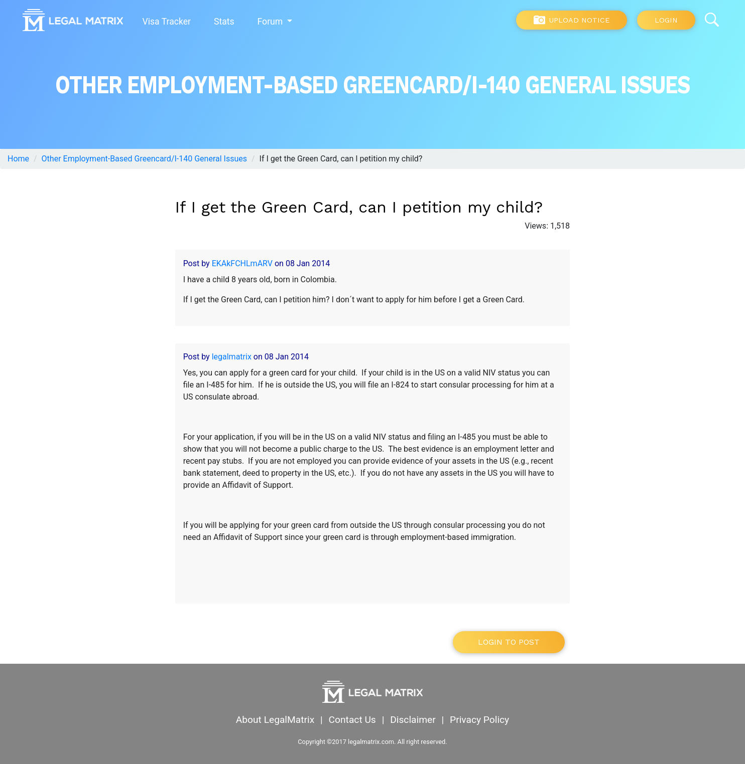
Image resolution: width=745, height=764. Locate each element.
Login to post (509, 642)
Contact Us (352, 719)
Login (666, 20)
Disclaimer (412, 719)
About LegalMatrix (275, 719)
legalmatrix (232, 356)
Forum (271, 22)
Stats (224, 22)
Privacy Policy (479, 719)
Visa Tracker (167, 22)
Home (18, 158)
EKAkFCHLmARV (242, 263)
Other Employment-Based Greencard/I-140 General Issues (144, 158)
